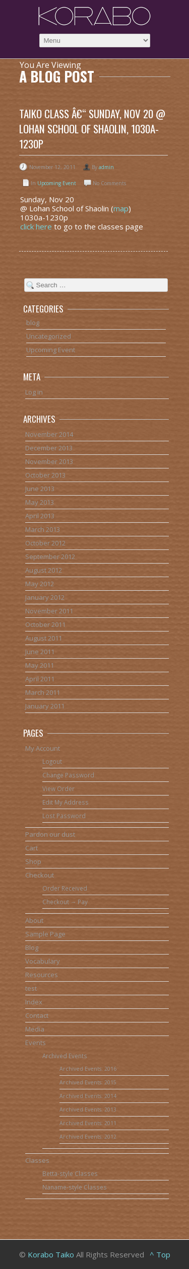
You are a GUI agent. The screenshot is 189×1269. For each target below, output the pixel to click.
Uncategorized (48, 336)
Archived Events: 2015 (87, 1082)
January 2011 (45, 705)
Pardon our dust (50, 834)
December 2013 (49, 447)
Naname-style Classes (74, 1187)
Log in (34, 391)
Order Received (64, 888)
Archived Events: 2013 (87, 1109)
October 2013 (45, 475)
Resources (41, 974)
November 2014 (49, 434)
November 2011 (49, 610)
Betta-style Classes (70, 1173)
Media (34, 1029)
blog (32, 322)
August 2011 (43, 638)
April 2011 (39, 678)
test (31, 988)
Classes (37, 1160)
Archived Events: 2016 (87, 1068)
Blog (31, 947)
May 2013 (39, 502)
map (121, 208)
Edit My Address (65, 802)
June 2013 (39, 488)
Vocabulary (42, 961)
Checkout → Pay (65, 902)
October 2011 (45, 624)
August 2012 (43, 570)
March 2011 (42, 692)
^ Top (160, 1254)
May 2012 (39, 583)
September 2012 (50, 556)
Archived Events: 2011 (87, 1123)
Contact (36, 1015)
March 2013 (42, 529)
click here (36, 226)
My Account (42, 748)
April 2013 (39, 515)
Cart (31, 847)
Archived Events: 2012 (87, 1136)
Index (33, 1001)
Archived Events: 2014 (87, 1095)
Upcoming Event (56, 183)
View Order (58, 788)
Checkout (39, 875)
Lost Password (64, 816)
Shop (33, 861)
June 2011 (39, 651)
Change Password (68, 775)
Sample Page (45, 933)
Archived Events (64, 1056)
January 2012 (45, 597)
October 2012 (45, 542)
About (34, 920)
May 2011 (39, 665)
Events (35, 1042)
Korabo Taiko (51, 1254)
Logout (52, 761)
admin (106, 167)
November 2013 (49, 461)
